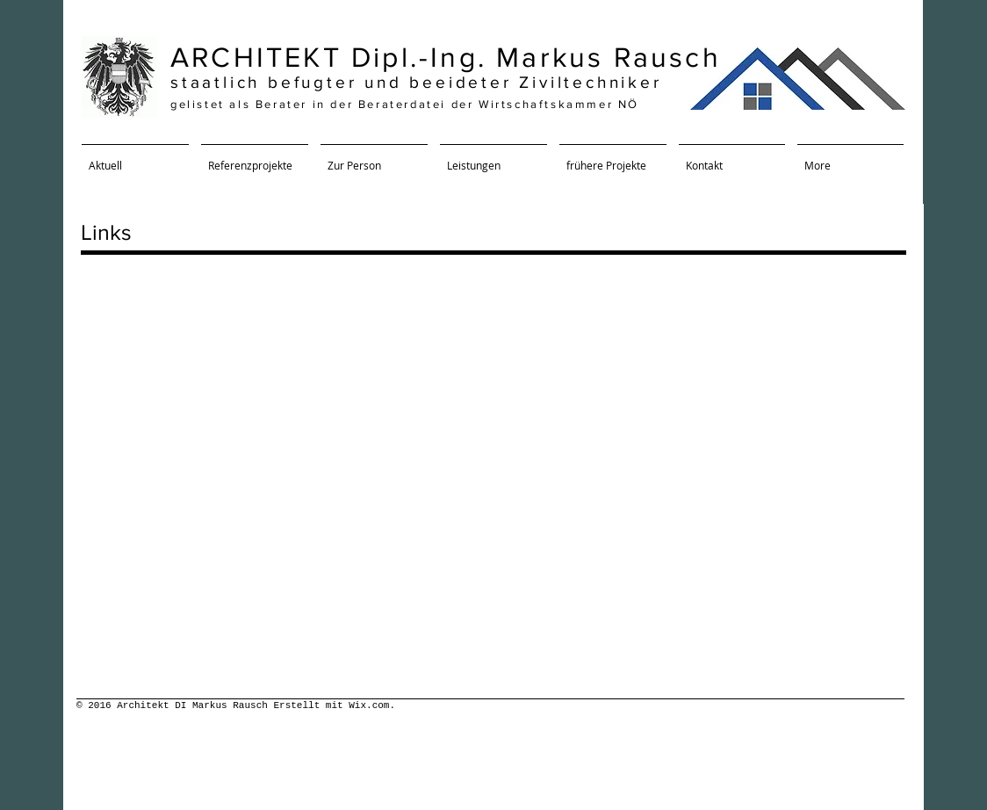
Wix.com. (372, 705)
